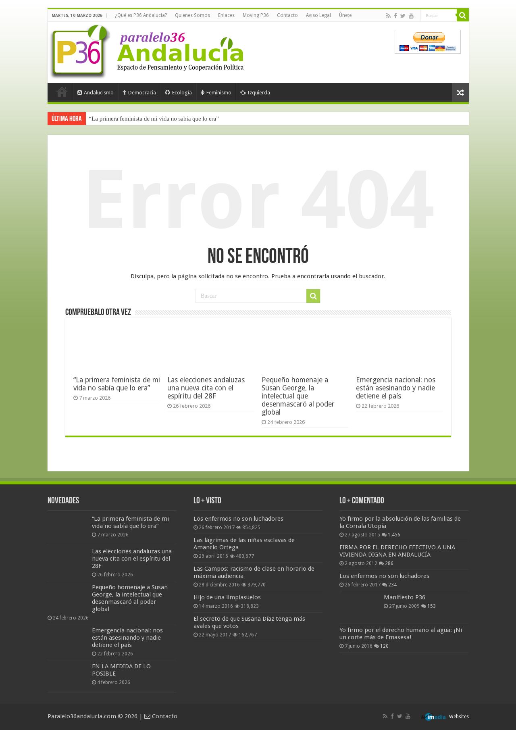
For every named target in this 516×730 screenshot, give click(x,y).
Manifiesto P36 (404, 597)
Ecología (178, 93)
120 (384, 646)
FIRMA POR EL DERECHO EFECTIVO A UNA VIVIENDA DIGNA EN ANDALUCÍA (397, 551)
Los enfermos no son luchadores (238, 518)
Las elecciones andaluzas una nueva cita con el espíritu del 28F (206, 388)
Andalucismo (95, 93)
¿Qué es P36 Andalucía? (141, 15)
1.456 (394, 535)
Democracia (139, 93)
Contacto (287, 15)
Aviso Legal (318, 15)
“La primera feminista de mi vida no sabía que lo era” (154, 118)
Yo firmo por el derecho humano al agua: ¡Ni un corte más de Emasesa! (400, 633)
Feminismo (216, 93)
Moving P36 (256, 15)
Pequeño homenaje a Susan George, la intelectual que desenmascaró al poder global (298, 396)
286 (389, 563)
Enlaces (226, 15)
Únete (345, 15)
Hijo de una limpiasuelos (227, 597)
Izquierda (255, 93)
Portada (62, 91)
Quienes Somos (192, 15)
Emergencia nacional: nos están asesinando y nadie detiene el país (395, 388)
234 (392, 585)
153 (431, 606)
